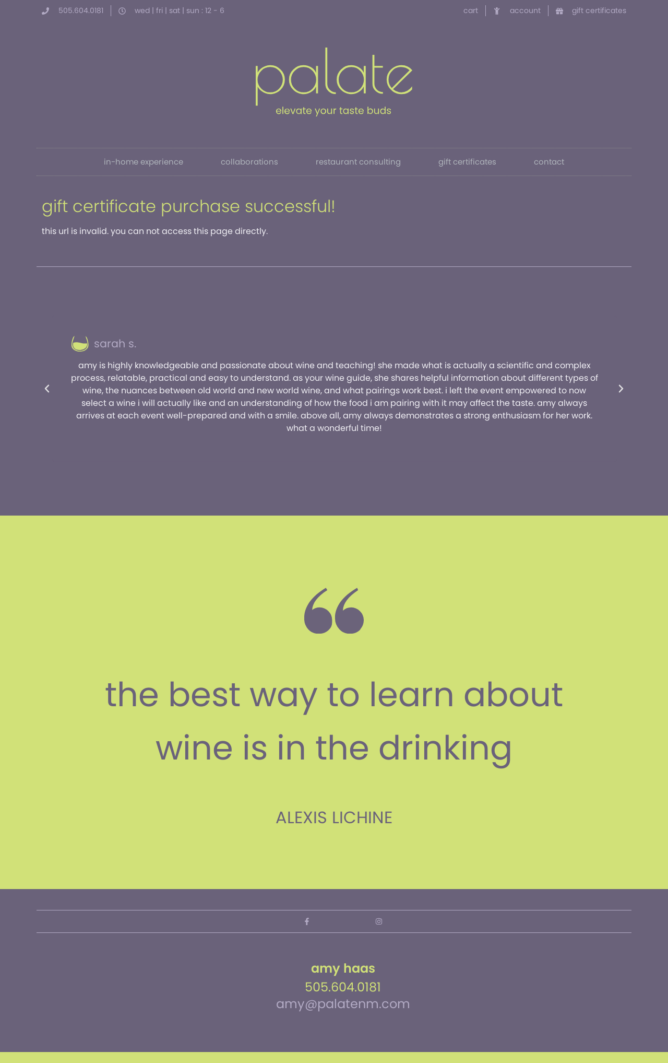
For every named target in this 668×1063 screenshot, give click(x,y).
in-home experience (143, 161)
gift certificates (467, 161)
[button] (47, 388)
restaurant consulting (358, 161)
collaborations (249, 161)
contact (549, 161)
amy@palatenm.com (343, 1003)
